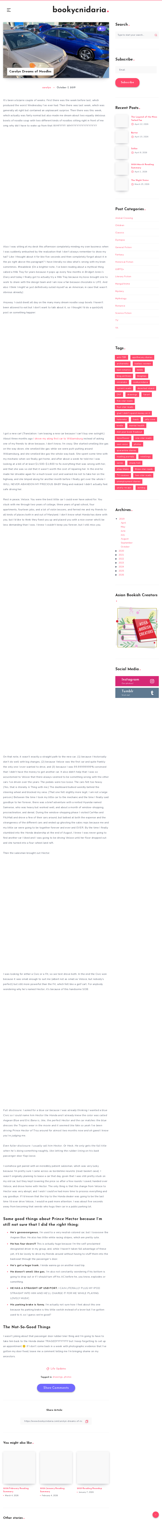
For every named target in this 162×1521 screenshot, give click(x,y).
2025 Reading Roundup (89, 1488)
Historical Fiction (124, 261)
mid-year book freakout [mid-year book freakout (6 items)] (129, 431)
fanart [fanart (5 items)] (146, 394)
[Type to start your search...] (137, 35)
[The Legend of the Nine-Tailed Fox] (121, 121)
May (123, 526)
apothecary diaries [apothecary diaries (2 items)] (142, 357)
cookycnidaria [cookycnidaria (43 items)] (140, 382)
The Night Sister (140, 180)
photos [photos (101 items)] (137, 444)
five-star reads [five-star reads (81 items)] (125, 400)
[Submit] (156, 35)
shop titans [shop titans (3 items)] (123, 469)
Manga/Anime (122, 283)
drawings (58, 1376)
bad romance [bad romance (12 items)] (124, 369)
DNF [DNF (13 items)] (119, 394)
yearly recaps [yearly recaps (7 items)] (124, 487)
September (127, 542)
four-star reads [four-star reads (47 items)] (125, 407)
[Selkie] (121, 152)
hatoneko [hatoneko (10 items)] (122, 419)
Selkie (134, 149)
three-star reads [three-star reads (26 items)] (144, 469)
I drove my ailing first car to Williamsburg (58, 438)
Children (119, 225)
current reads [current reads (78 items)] (124, 388)
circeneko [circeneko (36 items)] (122, 382)
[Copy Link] (56, 1421)
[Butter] (121, 137)
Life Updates (58, 1369)
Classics (119, 232)
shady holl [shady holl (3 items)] (134, 462)
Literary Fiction (123, 276)
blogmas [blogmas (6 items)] (141, 375)
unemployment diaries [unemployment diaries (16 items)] (128, 481)
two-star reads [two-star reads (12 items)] (143, 475)
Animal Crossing (124, 218)
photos (68, 1376)
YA (116, 327)
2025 (121, 570)
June (123, 530)
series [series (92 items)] (120, 462)
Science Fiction (123, 313)
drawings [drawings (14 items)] (132, 394)
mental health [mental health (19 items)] (136, 425)
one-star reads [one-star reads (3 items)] (143, 438)
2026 (121, 574)
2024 (121, 566)
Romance (120, 305)
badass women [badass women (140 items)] (143, 363)
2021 (121, 554)
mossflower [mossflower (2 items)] (123, 438)
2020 (121, 550)
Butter (134, 133)
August (125, 538)
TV (116, 320)
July (123, 534)
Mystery (119, 291)
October (125, 546)
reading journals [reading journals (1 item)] (125, 456)
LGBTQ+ (119, 269)
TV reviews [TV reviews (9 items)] (123, 475)
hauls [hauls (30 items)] (136, 419)
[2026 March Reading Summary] (121, 168)
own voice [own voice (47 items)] (122, 444)
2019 (122, 518)
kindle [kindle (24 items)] (120, 425)
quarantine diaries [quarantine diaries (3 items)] (126, 450)
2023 (121, 562)
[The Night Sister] (121, 184)
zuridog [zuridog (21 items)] (141, 487)
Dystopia (120, 239)
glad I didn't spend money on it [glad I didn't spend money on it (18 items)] (133, 413)
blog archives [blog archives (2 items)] (124, 375)
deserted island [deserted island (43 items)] (145, 388)
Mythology (121, 298)
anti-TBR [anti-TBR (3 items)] (121, 357)
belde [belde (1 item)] (140, 369)
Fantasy (119, 254)
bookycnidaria (80, 10)
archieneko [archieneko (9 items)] (123, 363)
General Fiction (123, 247)
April (123, 522)
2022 (121, 558)
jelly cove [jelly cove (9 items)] (150, 419)
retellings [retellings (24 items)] (145, 456)
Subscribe (127, 82)
